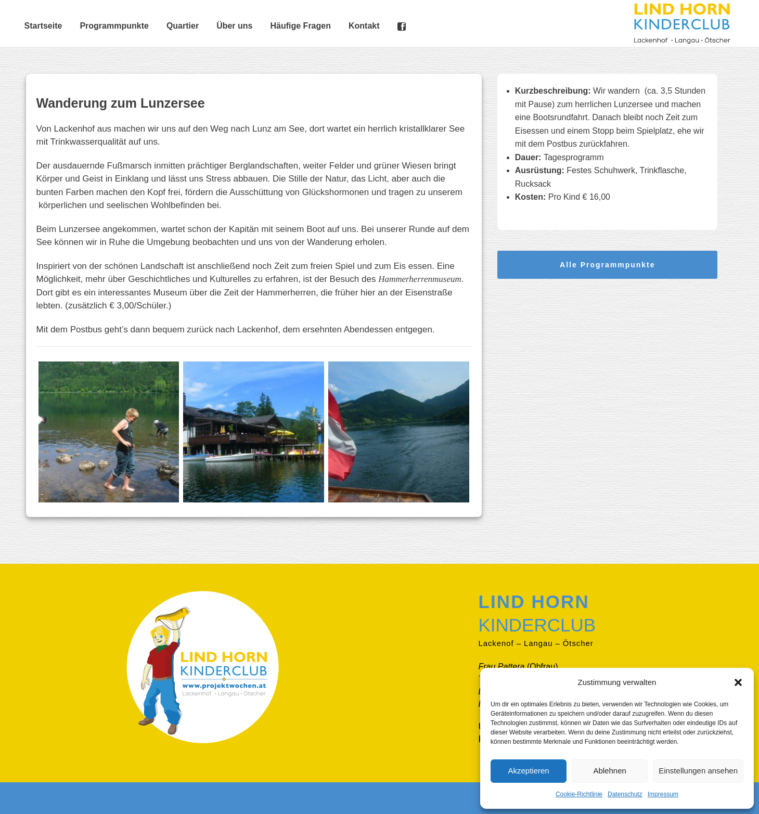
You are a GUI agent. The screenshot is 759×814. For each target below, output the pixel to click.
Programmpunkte (114, 25)
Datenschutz (625, 794)
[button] (738, 682)
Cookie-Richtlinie (579, 794)
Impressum (663, 794)
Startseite (43, 25)
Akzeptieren (528, 770)
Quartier (182, 25)
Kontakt (364, 25)
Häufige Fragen (300, 25)
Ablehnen (609, 770)
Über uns (234, 25)
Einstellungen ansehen (698, 770)
